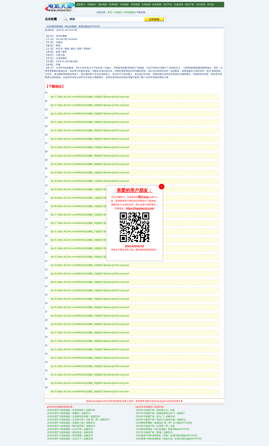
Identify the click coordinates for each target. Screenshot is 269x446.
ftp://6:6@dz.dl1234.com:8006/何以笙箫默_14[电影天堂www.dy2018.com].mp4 (90, 206)
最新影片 (81, 4)
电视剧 (118, 12)
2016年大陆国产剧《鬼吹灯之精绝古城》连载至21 (161, 419)
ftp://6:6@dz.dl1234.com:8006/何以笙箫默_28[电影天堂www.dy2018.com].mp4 (90, 324)
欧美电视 (156, 4)
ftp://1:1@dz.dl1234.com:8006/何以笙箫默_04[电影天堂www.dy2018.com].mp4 (90, 122)
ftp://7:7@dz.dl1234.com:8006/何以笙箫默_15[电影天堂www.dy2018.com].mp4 (90, 214)
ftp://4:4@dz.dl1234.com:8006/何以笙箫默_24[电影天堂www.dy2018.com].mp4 (90, 290)
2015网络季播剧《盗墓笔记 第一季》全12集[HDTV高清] (164, 422)
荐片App (143, 196)
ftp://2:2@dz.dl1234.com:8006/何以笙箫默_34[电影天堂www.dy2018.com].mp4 (90, 374)
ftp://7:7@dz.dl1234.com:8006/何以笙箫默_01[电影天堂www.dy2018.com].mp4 (90, 96)
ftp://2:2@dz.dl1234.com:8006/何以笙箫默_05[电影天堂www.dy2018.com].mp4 (90, 130)
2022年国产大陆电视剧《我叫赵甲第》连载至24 (71, 426)
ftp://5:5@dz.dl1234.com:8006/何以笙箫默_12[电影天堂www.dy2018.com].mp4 (90, 189)
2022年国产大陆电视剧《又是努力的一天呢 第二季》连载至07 (78, 419)
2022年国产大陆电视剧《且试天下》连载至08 (70, 438)
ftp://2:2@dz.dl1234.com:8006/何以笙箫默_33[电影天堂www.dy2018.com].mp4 (90, 366)
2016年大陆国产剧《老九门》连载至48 (155, 416)
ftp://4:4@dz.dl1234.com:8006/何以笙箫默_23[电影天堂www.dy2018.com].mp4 (90, 282)
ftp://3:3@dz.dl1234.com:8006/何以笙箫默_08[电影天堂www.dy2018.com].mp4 (90, 155)
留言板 (210, 4)
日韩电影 (124, 4)
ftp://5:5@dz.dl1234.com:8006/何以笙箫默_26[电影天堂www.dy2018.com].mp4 (90, 307)
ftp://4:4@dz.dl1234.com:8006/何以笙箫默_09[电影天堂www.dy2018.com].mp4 (90, 164)
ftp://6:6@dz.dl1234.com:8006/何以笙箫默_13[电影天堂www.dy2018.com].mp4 (90, 198)
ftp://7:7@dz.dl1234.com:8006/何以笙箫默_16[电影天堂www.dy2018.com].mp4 (90, 223)
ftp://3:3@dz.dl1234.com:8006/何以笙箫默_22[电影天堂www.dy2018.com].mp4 (90, 273)
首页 (110, 12)
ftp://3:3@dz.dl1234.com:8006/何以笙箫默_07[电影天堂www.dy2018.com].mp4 (90, 147)
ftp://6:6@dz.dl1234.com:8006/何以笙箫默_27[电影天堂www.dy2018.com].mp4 (90, 315)
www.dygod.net (134, 245)
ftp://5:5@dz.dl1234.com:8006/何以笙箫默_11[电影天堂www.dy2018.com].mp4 (90, 181)
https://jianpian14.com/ (140, 208)
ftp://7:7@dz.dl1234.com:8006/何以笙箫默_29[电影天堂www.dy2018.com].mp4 (90, 332)
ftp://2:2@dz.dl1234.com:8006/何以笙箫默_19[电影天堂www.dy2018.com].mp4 (90, 248)
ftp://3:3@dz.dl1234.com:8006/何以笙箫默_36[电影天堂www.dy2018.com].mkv (90, 391)
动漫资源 (178, 4)
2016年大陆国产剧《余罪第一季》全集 (155, 426)
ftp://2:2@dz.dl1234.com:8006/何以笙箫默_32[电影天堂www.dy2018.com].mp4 (90, 358)
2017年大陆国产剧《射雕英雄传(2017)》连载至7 (160, 413)
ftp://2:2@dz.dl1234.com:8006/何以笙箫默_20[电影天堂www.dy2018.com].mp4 (90, 256)
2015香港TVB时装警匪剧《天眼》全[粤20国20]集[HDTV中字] (166, 435)
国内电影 (102, 4)
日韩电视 (146, 4)
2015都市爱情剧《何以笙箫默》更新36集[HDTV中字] (162, 429)
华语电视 (135, 4)
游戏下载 (189, 4)
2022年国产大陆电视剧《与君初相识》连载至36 (71, 410)
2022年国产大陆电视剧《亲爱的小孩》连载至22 (71, 422)
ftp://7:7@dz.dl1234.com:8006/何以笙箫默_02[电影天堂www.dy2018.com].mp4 (90, 105)
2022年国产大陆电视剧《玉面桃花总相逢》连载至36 (73, 416)
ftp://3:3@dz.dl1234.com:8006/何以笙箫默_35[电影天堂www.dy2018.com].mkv (90, 383)
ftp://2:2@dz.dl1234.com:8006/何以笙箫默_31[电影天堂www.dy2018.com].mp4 (90, 349)
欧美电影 (113, 4)
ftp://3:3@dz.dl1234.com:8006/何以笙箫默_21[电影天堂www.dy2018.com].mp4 (90, 265)
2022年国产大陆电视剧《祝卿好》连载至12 (69, 413)
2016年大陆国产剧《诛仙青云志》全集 (155, 410)
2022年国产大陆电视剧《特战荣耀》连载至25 (70, 435)
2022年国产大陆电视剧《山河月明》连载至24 (70, 429)
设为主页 (91, 10)
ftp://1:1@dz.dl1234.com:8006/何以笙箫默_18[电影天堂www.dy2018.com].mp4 (90, 240)
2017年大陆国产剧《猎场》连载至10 (154, 432)
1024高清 (200, 4)
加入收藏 (81, 10)
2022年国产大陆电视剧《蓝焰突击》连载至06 (70, 432)
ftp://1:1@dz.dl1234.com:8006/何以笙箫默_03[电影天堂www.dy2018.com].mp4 (90, 113)
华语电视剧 (129, 12)
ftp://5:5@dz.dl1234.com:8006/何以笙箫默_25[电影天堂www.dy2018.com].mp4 (90, 299)
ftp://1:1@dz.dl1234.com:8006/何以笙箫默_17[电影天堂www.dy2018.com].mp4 (90, 231)
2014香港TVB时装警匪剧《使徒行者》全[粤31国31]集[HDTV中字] (169, 438)
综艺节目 (167, 4)
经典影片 (91, 4)
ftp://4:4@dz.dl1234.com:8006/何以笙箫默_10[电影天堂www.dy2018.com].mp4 (90, 172)
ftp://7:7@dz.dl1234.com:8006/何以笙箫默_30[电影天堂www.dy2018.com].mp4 (90, 341)
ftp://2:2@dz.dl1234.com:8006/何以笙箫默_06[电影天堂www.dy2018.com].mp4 (90, 139)
